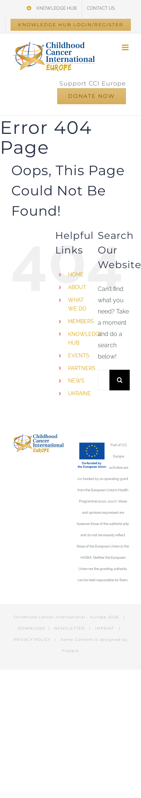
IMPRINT (104, 628)
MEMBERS (81, 321)
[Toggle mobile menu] (126, 47)
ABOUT (77, 287)
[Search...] (103, 380)
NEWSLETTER (69, 628)
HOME (76, 275)
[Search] (119, 380)
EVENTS (78, 355)
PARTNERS (82, 368)
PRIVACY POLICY (32, 639)
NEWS (76, 381)
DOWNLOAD (31, 628)
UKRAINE (79, 393)
